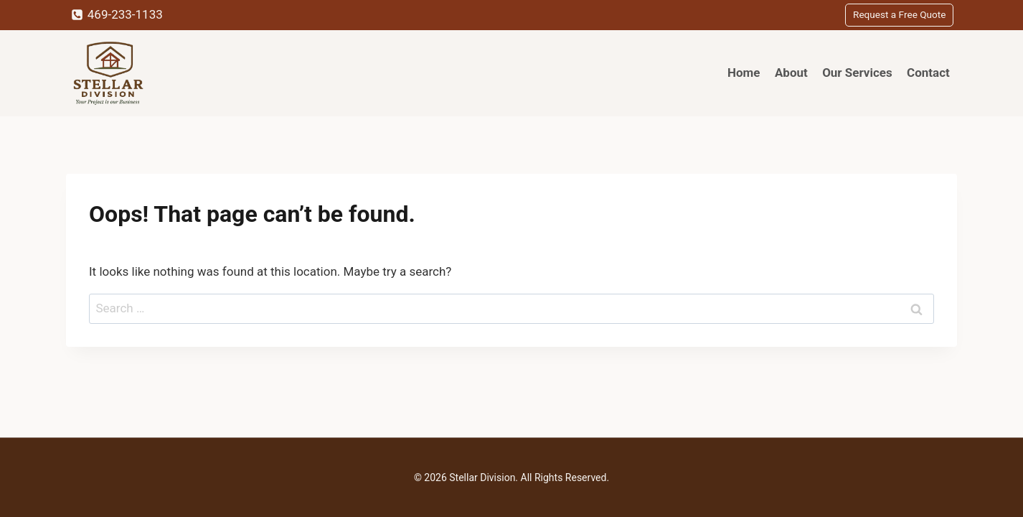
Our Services (857, 72)
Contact (928, 72)
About (791, 72)
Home (743, 72)
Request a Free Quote (899, 14)
